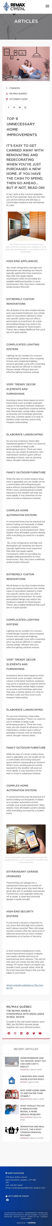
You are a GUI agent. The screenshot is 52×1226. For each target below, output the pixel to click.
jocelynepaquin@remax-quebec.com (28, 1188)
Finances (13, 88)
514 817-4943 (16, 1185)
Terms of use (33, 1216)
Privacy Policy (20, 1216)
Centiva (31, 1223)
